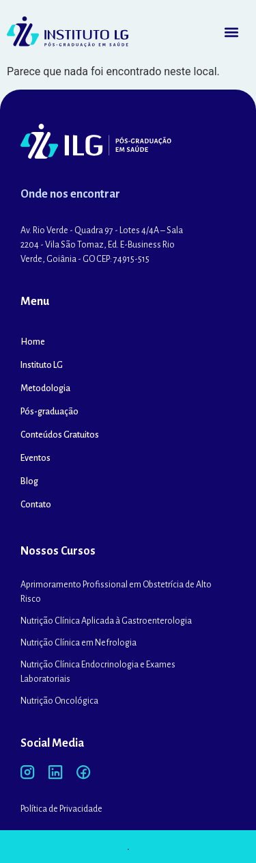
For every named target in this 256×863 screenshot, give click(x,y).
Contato (35, 504)
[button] (231, 32)
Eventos (35, 458)
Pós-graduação (49, 411)
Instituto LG (41, 365)
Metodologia (45, 388)
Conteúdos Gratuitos (59, 435)
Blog (29, 481)
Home (32, 342)
